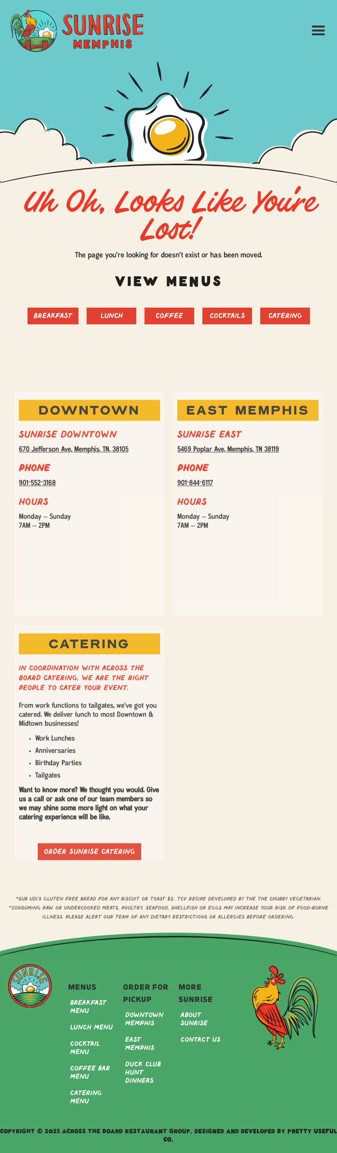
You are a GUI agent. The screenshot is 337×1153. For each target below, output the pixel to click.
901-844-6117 (195, 487)
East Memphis (139, 1044)
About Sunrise (194, 1019)
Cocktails (227, 320)
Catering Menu (86, 1097)
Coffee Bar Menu (90, 1073)
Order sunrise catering (89, 860)
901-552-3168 (37, 487)
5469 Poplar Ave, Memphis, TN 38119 (228, 454)
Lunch (111, 320)
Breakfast (53, 320)
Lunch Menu (91, 1028)
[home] (77, 31)
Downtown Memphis (144, 1019)
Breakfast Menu (88, 1007)
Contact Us (200, 1040)
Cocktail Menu (85, 1048)
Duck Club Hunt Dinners (143, 1072)
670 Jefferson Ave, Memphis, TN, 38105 (73, 454)
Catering (285, 320)
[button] (319, 30)
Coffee (169, 320)
